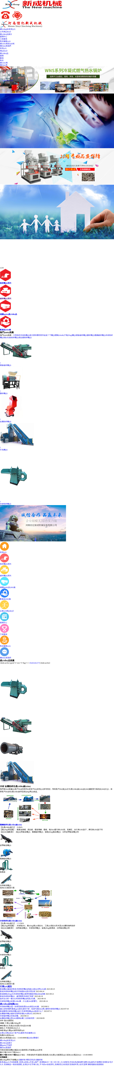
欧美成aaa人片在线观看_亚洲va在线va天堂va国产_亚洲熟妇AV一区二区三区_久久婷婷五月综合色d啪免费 (41, 1062)
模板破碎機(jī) (81, 335)
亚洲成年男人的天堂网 (78, 1064)
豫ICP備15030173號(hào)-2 (10, 1052)
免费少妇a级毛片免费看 (92, 1062)
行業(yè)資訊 (6, 986)
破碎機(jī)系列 (5, 298)
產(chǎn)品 (4, 53)
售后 (2, 60)
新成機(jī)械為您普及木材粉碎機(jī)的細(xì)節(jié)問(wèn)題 (23, 989)
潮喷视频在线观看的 (96, 1064)
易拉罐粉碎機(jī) (25, 337)
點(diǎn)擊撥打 (33, 1038)
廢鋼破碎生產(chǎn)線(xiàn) (11, 825)
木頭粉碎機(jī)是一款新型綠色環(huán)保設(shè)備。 (20, 1006)
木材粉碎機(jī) (5, 955)
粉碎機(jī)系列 (5, 283)
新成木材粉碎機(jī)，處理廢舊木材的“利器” (17, 996)
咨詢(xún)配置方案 (7, 888)
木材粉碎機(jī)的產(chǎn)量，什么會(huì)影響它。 (19, 1001)
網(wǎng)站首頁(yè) (7, 29)
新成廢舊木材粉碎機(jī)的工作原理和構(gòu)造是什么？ (21, 1011)
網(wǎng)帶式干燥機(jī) (9, 1060)
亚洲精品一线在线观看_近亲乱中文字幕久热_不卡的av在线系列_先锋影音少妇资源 (36, 1064)
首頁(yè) (3, 48)
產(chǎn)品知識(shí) (9, 1004)
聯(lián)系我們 (5, 46)
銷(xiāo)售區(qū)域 (7, 44)
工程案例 (3, 39)
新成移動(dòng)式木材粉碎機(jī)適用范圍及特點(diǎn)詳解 (22, 994)
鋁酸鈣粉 (22, 1060)
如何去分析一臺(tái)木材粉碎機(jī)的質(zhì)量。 (18, 999)
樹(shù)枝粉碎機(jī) (11, 337)
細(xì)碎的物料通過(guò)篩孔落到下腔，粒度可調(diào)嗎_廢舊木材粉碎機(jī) (30, 1009)
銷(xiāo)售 (4, 63)
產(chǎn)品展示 (6, 34)
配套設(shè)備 (5, 330)
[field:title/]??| (35, 663)
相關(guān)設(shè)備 (7, 586)
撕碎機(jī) (91, 335)
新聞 (2, 56)
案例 (2, 58)
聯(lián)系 (3, 65)
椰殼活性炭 (30, 1060)
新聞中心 (3, 37)
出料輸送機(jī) (5, 885)
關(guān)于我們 (6, 1045)
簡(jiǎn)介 (4, 51)
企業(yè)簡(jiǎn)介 (7, 1033)
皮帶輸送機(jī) (5, 845)
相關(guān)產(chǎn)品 (8, 314)
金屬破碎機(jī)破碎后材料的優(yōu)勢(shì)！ (16, 1013)
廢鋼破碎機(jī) (100, 335)
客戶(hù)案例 (19, 1033)
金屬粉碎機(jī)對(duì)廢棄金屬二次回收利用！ (18, 1018)
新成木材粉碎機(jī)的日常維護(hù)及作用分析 (17, 991)
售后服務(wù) (5, 41)
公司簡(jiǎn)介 (5, 32)
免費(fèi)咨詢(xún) (7, 1035)
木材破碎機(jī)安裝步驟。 (10, 1016)
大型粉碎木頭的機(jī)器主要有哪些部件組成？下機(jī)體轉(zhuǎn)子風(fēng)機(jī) (44, 335)
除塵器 (2, 872)
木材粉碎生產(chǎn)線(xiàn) (11, 921)
